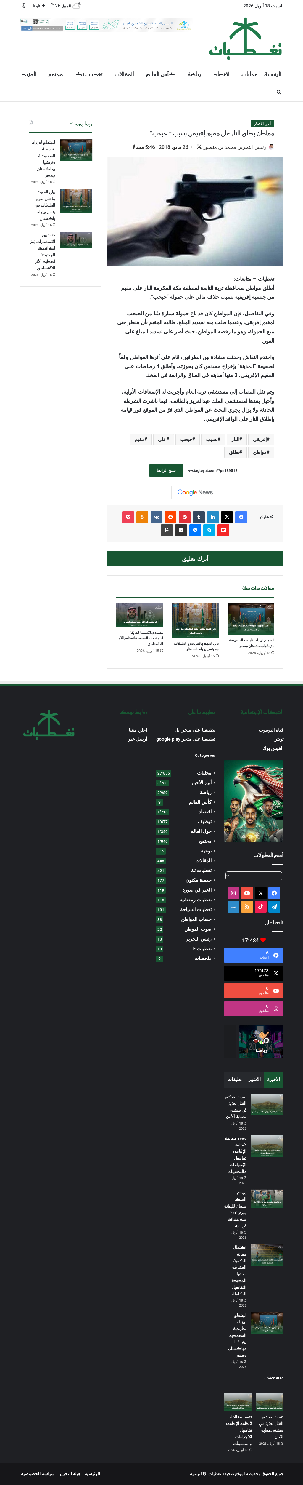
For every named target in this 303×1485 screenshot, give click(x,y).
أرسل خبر (137, 739)
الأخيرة (273, 1080)
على (162, 440)
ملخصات (203, 959)
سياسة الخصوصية (38, 1474)
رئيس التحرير (199, 939)
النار (235, 440)
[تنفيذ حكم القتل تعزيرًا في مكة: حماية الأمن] (267, 1105)
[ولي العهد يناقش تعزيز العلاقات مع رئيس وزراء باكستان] (195, 621)
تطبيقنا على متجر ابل (195, 730)
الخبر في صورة (197, 890)
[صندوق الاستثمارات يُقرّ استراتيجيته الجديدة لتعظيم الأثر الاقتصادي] (139, 615)
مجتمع (55, 74)
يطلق (234, 453)
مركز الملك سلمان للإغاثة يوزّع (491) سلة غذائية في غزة (235, 1210)
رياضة (194, 74)
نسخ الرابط (166, 471)
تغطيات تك (89, 74)
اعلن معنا (138, 730)
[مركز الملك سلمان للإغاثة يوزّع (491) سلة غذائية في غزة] (267, 1199)
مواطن (260, 453)
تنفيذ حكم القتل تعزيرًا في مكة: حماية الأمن (235, 1107)
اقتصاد (221, 74)
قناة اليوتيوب (271, 730)
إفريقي (260, 440)
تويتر (279, 739)
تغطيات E (202, 949)
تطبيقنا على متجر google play (185, 739)
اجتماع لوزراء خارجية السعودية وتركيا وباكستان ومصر (251, 644)
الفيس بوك (272, 749)
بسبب (211, 440)
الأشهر (255, 1080)
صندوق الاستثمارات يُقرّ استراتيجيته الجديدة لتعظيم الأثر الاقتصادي (140, 639)
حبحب (186, 440)
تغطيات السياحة (196, 910)
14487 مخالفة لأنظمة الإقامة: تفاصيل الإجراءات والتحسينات (235, 1156)
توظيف (205, 822)
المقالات (124, 74)
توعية (206, 851)
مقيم (139, 440)
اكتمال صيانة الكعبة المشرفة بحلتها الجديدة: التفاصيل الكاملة (238, 1271)
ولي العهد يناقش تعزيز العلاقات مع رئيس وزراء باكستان (196, 647)
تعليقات (235, 1080)
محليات (249, 74)
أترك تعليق (195, 559)
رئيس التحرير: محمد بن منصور (231, 147)
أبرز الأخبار (262, 123)
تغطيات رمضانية (196, 900)
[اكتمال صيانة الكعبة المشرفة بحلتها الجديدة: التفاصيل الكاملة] (267, 1256)
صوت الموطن (198, 929)
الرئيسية (272, 74)
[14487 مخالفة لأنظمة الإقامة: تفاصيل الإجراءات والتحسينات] (267, 1146)
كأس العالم (161, 74)
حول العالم (201, 832)
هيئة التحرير (70, 1474)
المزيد (29, 74)
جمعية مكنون (199, 881)
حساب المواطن (196, 920)
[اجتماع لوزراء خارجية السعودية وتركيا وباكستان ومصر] (251, 619)
